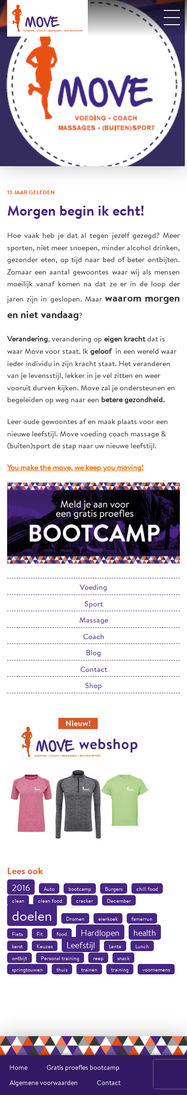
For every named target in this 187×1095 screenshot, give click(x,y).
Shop (93, 685)
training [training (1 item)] (120, 969)
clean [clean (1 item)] (18, 900)
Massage (93, 619)
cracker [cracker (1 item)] (84, 900)
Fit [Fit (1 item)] (40, 934)
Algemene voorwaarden (43, 1082)
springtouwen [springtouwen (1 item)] (27, 969)
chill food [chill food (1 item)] (147, 889)
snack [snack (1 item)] (123, 958)
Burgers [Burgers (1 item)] (113, 889)
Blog (93, 652)
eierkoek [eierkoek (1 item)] (108, 919)
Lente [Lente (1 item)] (115, 946)
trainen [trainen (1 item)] (89, 969)
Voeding (93, 587)
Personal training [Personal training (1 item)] (60, 958)
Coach (93, 636)
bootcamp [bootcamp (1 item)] (79, 889)
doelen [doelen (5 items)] (32, 915)
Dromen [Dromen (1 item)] (75, 919)
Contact (93, 669)
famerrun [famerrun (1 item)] (141, 919)
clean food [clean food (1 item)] (50, 900)
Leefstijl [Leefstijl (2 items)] (80, 945)
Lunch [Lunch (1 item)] (142, 946)
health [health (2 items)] (144, 932)
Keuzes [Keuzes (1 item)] (45, 946)
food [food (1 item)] (61, 934)
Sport (93, 603)
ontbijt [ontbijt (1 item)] (19, 958)
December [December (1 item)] (119, 900)
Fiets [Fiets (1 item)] (17, 934)
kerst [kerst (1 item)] (17, 946)
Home (18, 1067)
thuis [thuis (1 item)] (61, 969)
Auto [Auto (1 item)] (49, 889)
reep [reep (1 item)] (98, 958)
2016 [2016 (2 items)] (21, 887)
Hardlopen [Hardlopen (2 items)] (100, 932)
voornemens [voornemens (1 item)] (156, 969)
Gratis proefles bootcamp (83, 1067)
